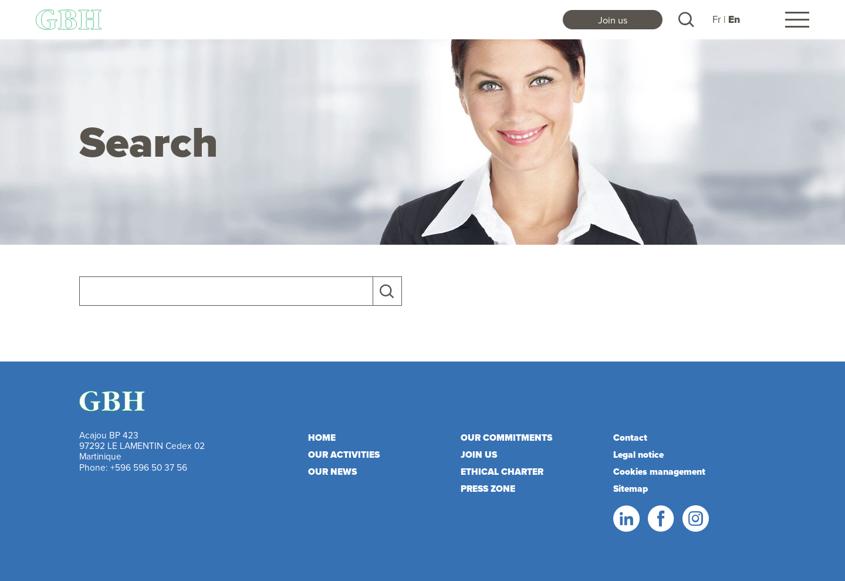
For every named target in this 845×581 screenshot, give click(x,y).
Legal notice (638, 454)
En (734, 19)
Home (322, 437)
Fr (716, 19)
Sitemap (630, 488)
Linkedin (625, 518)
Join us (613, 19)
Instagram (694, 518)
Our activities (344, 454)
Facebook (660, 518)
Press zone (488, 488)
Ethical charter (502, 471)
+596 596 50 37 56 (148, 467)
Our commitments (506, 437)
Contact (630, 437)
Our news (332, 471)
